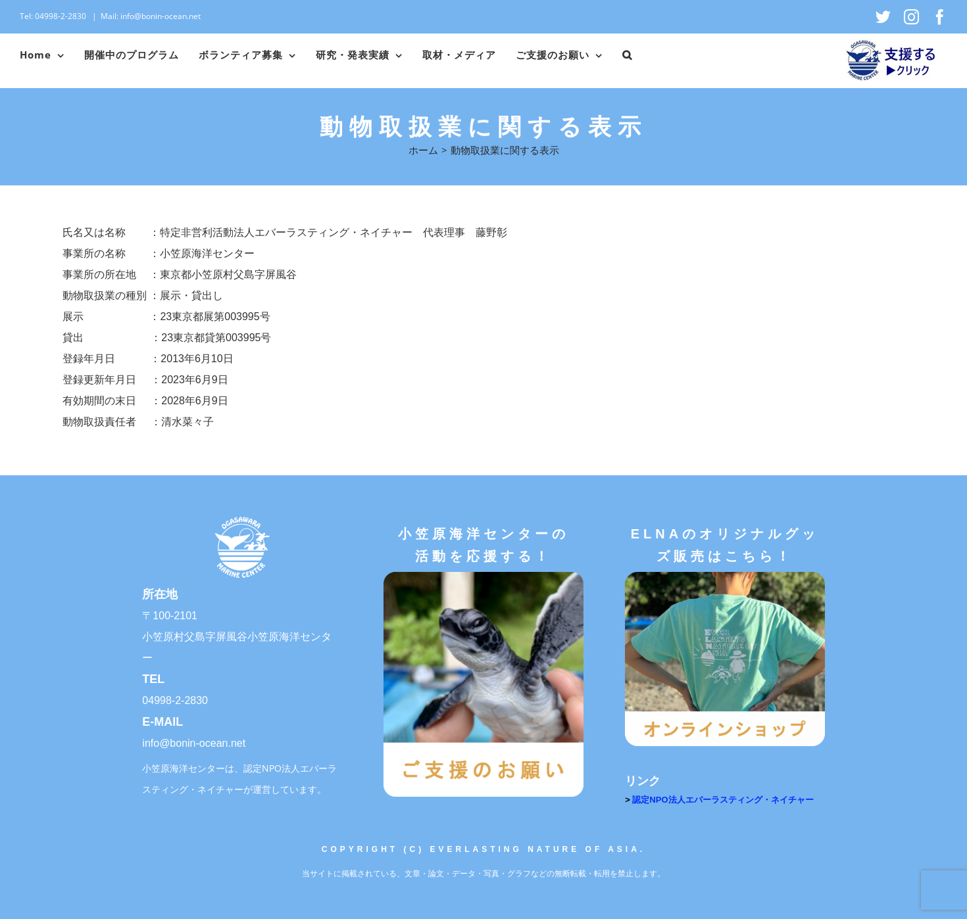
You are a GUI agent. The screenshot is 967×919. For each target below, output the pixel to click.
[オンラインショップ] (725, 576)
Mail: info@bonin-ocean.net (151, 16)
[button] (627, 55)
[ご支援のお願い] (483, 576)
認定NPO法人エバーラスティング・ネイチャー (722, 800)
